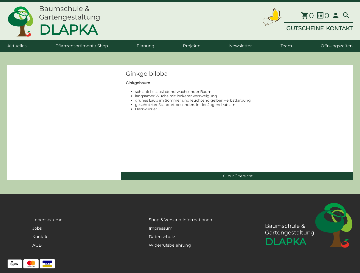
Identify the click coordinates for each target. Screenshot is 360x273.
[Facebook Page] (14, 240)
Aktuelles (17, 45)
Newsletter (240, 45)
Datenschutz (162, 236)
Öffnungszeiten (337, 45)
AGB (37, 245)
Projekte (191, 45)
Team (286, 45)
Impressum (160, 228)
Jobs (37, 228)
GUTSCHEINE (305, 28)
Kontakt (40, 236)
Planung (145, 45)
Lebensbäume (47, 219)
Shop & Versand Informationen (180, 219)
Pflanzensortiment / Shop (81, 45)
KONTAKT (339, 28)
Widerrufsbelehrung (170, 245)
